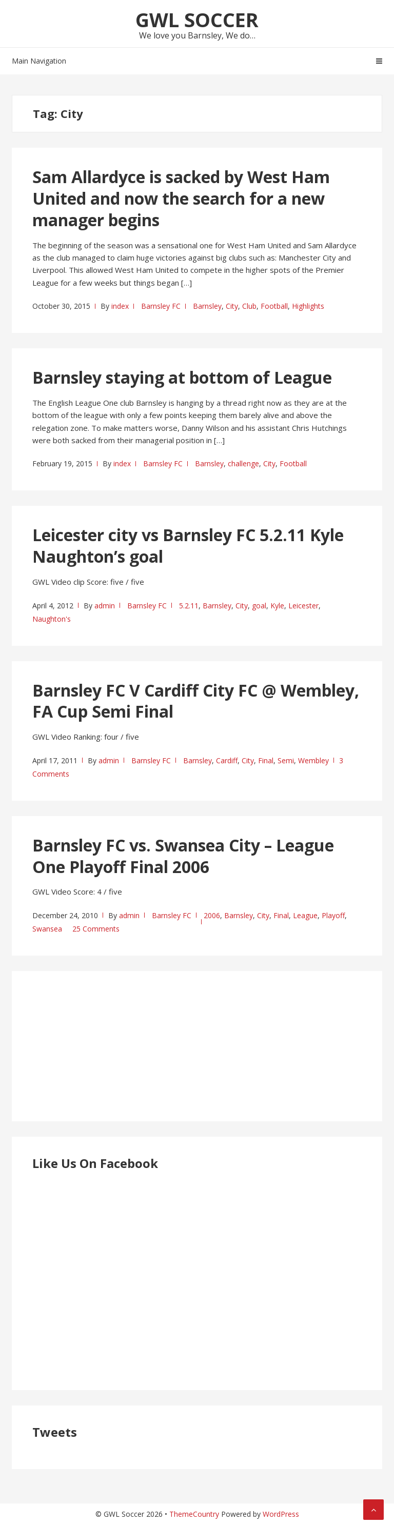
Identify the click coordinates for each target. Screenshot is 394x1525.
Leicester (303, 605)
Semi (286, 760)
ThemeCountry (194, 1514)
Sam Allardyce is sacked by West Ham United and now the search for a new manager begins (181, 198)
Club (249, 306)
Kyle (277, 605)
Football (274, 306)
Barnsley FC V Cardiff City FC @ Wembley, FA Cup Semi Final (195, 701)
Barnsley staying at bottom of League (182, 377)
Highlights (308, 306)
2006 (212, 915)
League (305, 915)
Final (265, 760)
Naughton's (51, 619)
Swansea (47, 929)
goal (259, 605)
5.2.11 (189, 605)
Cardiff (227, 760)
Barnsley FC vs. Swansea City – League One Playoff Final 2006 (183, 856)
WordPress (281, 1514)
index (120, 306)
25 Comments (96, 929)
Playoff (333, 915)
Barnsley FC (161, 306)
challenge (243, 463)
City (232, 306)
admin (104, 605)
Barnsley (207, 306)
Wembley (313, 760)
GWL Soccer (197, 19)
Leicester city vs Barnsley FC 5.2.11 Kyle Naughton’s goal (188, 545)
